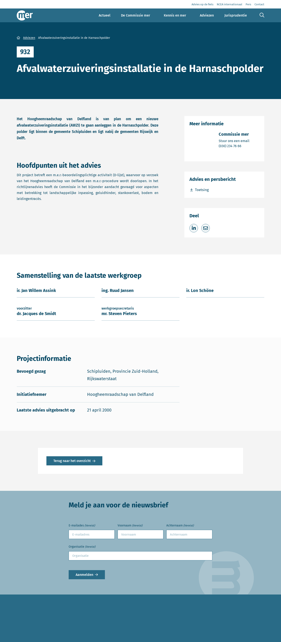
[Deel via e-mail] (205, 228)
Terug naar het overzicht (72, 461)
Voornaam (130, 525)
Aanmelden (84, 575)
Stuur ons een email (234, 140)
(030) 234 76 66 (234, 146)
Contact (23, 634)
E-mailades (82, 525)
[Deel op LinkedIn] (193, 228)
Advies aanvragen (31, 626)
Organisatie (82, 547)
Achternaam (180, 525)
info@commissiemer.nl (124, 633)
